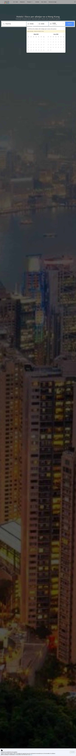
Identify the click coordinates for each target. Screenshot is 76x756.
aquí (31, 754)
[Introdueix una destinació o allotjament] (15, 23)
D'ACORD (72, 752)
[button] (27, 34)
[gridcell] (38, 39)
